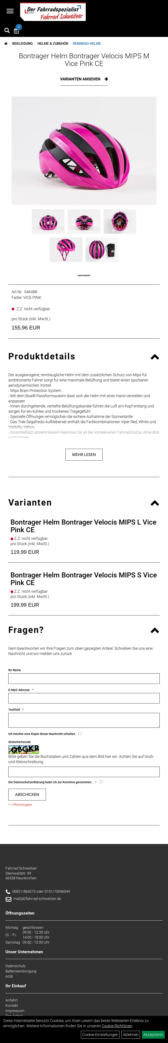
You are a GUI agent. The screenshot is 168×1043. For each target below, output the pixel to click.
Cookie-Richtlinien (117, 1026)
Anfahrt (11, 1000)
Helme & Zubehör (52, 44)
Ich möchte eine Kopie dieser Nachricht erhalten (41, 734)
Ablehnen (131, 1034)
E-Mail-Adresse (19, 690)
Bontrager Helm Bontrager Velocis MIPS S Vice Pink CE (83, 579)
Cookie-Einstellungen (100, 1034)
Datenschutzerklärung (29, 782)
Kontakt (11, 1005)
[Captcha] (83, 772)
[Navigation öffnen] (10, 11)
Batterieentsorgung (20, 971)
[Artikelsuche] (7, 31)
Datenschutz (15, 966)
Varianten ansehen (80, 79)
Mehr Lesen (84, 454)
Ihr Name (14, 670)
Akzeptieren (153, 1034)
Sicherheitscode (19, 742)
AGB (9, 976)
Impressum (14, 1010)
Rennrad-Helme (87, 44)
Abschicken (27, 794)
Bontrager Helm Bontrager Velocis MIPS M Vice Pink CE (84, 60)
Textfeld (14, 709)
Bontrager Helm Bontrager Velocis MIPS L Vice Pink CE (83, 526)
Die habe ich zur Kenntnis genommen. (50, 782)
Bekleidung (22, 44)
